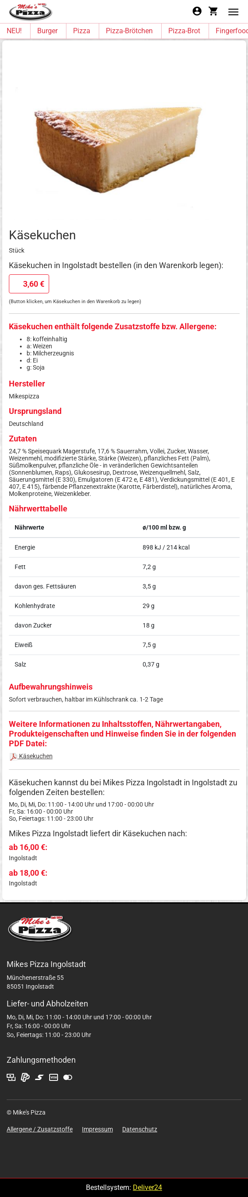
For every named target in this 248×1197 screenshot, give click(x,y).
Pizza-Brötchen (129, 31)
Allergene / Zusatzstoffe (40, 1129)
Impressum (97, 1129)
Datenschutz (139, 1129)
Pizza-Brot (184, 31)
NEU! (14, 31)
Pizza (81, 31)
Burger (47, 31)
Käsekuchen (31, 756)
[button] (233, 11)
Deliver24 (147, 1187)
